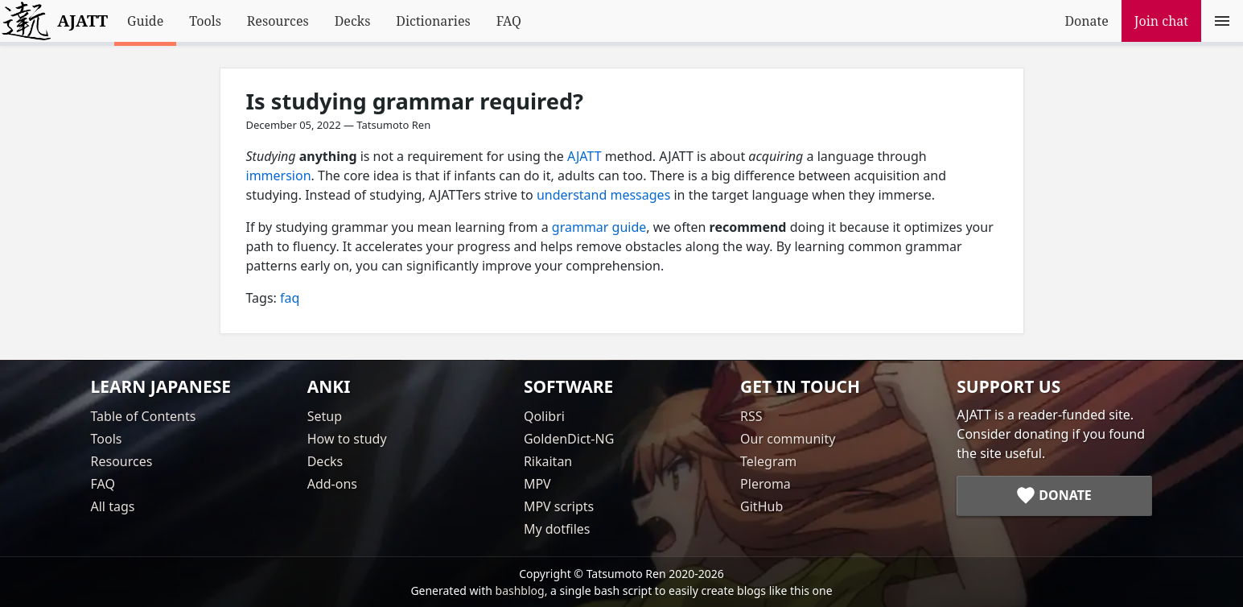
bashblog (520, 590)
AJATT (584, 156)
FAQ (508, 21)
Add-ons (332, 484)
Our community (787, 439)
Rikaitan (548, 461)
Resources (278, 21)
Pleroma (765, 484)
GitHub (761, 506)
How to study (347, 439)
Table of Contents (143, 416)
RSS (751, 416)
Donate (1086, 21)
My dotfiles (557, 529)
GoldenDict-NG (569, 439)
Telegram (768, 461)
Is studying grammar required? (415, 101)
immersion (278, 175)
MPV (537, 484)
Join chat (1161, 21)
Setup (324, 416)
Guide (145, 21)
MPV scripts (559, 506)
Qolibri (544, 416)
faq (289, 298)
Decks (353, 21)
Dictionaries (433, 21)
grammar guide (599, 227)
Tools (205, 21)
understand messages (603, 195)
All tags (113, 506)
